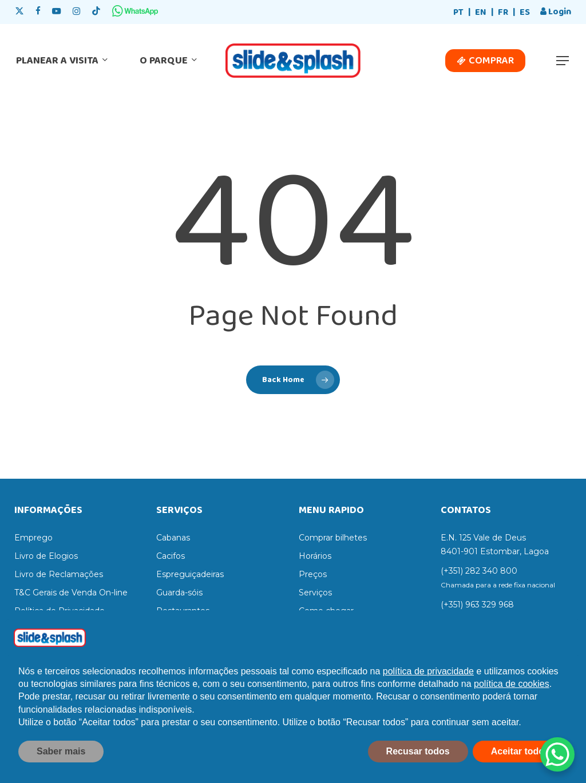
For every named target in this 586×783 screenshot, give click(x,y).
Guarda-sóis (179, 592)
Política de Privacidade (59, 611)
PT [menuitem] (458, 12)
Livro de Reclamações (58, 574)
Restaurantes (182, 611)
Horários (315, 556)
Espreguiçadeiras (190, 574)
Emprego (33, 537)
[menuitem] (458, 13)
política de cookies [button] (511, 707)
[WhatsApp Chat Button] (557, 754)
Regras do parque (334, 629)
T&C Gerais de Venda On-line (71, 592)
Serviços (315, 592)
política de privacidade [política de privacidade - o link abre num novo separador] (428, 694)
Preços (313, 574)
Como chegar (326, 611)
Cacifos (170, 556)
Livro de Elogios (46, 556)
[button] (563, 61)
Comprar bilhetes (333, 537)
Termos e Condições (55, 629)
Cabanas (173, 537)
